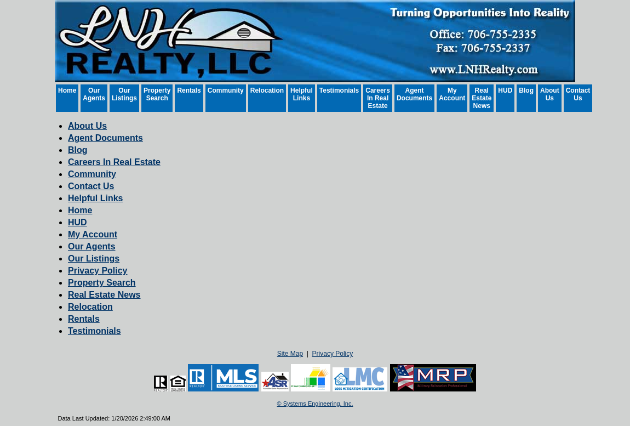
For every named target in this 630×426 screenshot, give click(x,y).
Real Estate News (481, 98)
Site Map (290, 353)
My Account (452, 94)
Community (226, 90)
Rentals (189, 90)
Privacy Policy (98, 270)
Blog (526, 90)
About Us (549, 94)
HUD (505, 90)
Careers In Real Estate (377, 98)
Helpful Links (301, 94)
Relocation (267, 90)
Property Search (157, 94)
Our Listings (124, 94)
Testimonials (339, 90)
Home (67, 90)
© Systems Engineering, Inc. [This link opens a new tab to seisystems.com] (315, 403)
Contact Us (578, 94)
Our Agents (94, 94)
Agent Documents (414, 94)
